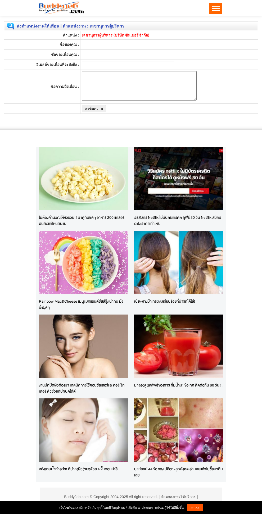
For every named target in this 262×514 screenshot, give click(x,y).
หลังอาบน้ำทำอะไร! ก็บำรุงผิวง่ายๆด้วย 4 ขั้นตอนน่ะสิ (78, 469)
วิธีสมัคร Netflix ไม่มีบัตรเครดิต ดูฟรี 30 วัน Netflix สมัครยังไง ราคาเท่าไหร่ (177, 220)
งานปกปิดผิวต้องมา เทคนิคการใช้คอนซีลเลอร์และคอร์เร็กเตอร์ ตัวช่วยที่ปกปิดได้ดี (82, 388)
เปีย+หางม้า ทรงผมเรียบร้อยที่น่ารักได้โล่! (164, 301)
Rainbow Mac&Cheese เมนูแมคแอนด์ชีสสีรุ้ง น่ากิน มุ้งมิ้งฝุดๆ (81, 304)
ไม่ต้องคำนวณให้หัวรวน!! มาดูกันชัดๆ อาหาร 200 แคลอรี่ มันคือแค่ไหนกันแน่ (81, 220)
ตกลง (195, 508)
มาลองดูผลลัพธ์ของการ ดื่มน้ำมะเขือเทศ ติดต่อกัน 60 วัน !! (178, 385)
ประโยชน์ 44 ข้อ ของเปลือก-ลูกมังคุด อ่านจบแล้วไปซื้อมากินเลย (178, 472)
